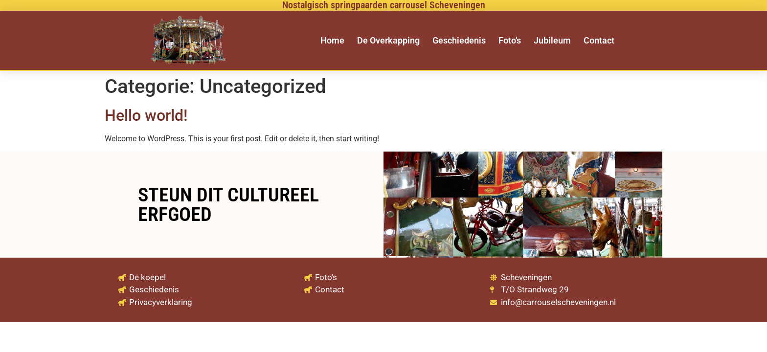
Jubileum (552, 40)
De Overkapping (388, 40)
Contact (599, 40)
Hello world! (146, 115)
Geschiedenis (459, 40)
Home (332, 40)
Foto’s (509, 40)
